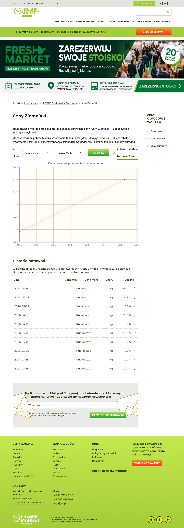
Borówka (57, 449)
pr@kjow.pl (59, 503)
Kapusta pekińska (23, 476)
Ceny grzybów (158, 145)
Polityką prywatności (54, 413)
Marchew (18, 472)
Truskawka (58, 457)
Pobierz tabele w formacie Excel (127, 152)
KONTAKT (19, 486)
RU (170, 3)
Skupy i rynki (106, 21)
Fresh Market (36, 3)
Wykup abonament (147, 463)
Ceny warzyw (85, 21)
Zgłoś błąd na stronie (109, 471)
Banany (56, 460)
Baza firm (144, 21)
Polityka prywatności (104, 453)
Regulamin (98, 449)
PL (160, 3)
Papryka (17, 457)
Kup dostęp (83, 288)
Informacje (126, 21)
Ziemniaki (18, 449)
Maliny (55, 464)
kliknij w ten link (103, 142)
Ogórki (16, 468)
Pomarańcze (59, 476)
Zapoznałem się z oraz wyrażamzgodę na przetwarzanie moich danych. (53, 414)
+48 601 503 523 (22, 498)
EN (165, 3)
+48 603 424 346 (62, 499)
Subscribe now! (153, 31)
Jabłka (56, 453)
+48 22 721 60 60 (62, 495)
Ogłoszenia (162, 21)
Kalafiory (17, 464)
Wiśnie (56, 472)
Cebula (16, 453)
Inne (95, 443)
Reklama (97, 457)
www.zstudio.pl (74, 522)
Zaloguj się (146, 3)
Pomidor (17, 460)
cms (63, 522)
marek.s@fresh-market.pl (28, 502)
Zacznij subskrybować (108, 415)
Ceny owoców (63, 21)
